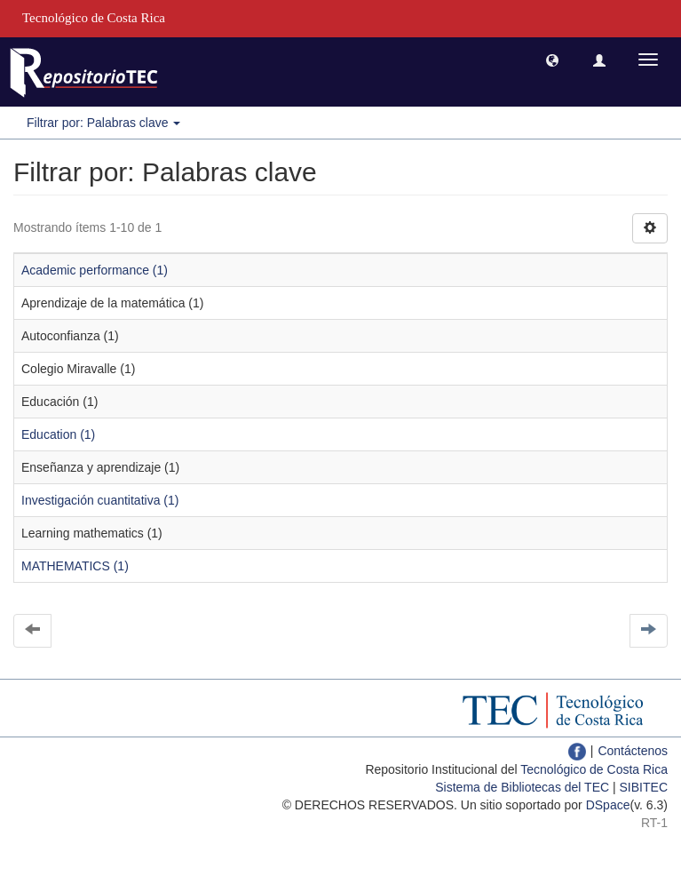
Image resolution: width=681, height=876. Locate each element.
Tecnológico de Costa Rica (594, 769)
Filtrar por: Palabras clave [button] (103, 122)
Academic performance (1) (94, 270)
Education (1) (58, 434)
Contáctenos (633, 751)
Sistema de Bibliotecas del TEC (522, 787)
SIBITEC (644, 787)
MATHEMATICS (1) (75, 566)
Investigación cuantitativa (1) (99, 500)
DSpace (608, 805)
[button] (552, 59)
